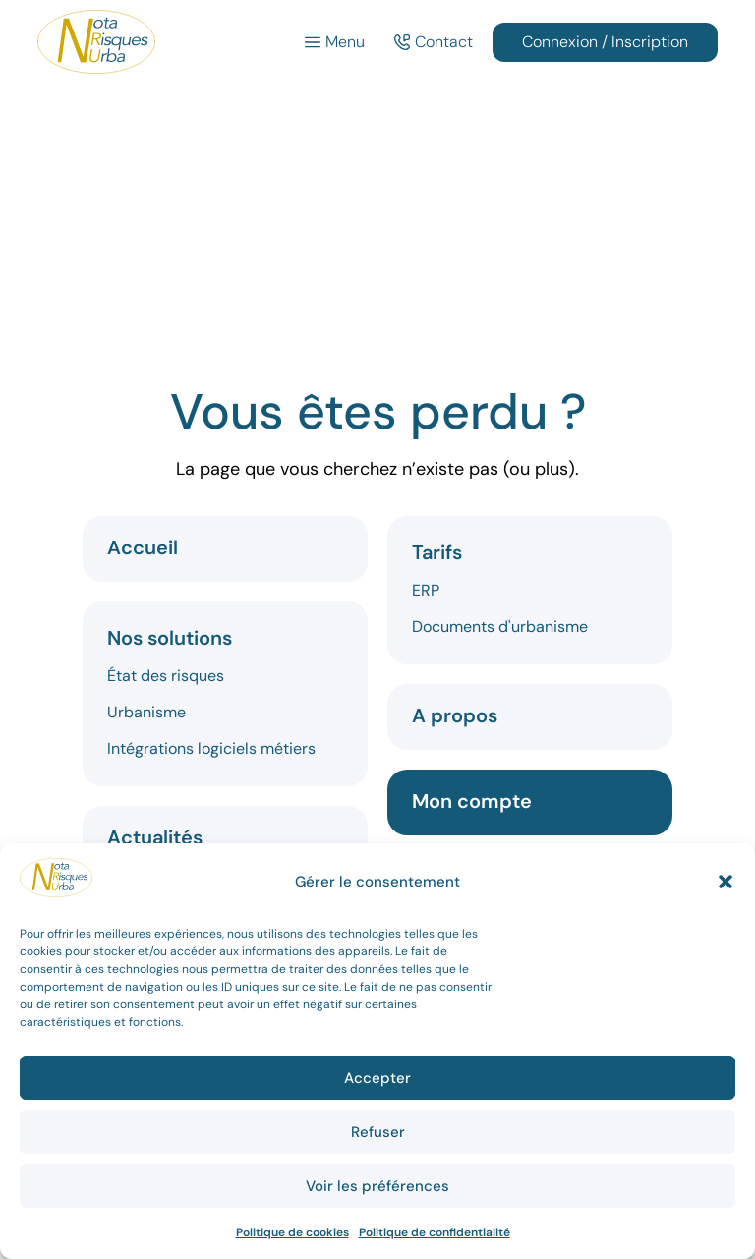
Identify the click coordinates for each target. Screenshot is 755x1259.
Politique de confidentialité (434, 1232)
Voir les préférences (377, 1186)
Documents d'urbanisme (500, 626)
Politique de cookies (292, 1232)
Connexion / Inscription (605, 41)
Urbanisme (146, 712)
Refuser (378, 1132)
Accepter (377, 1078)
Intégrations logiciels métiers (211, 748)
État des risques (165, 675)
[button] (725, 881)
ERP (425, 590)
